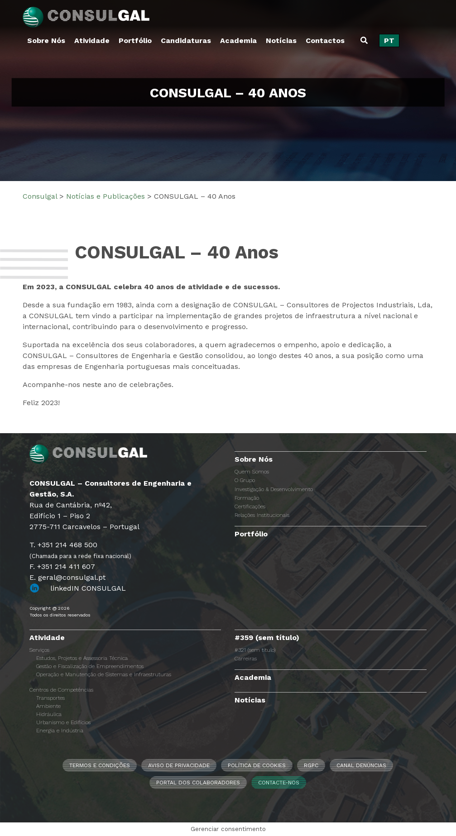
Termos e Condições (99, 765)
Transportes (50, 698)
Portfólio (135, 40)
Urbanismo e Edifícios (63, 722)
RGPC (311, 765)
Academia (238, 40)
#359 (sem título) (267, 637)
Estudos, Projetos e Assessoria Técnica (82, 658)
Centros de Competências (61, 690)
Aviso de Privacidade (179, 765)
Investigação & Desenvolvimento (274, 489)
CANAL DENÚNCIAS (361, 765)
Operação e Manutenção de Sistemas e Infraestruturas (103, 674)
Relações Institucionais (262, 515)
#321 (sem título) (255, 650)
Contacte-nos (278, 782)
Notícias (281, 40)
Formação (247, 498)
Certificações (250, 506)
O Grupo (245, 480)
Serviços (39, 650)
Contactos (325, 40)
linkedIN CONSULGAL (88, 588)
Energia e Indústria (59, 730)
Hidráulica (49, 714)
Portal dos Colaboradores (198, 782)
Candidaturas (186, 40)
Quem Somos (252, 471)
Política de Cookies (257, 765)
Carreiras (246, 658)
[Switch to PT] (389, 40)
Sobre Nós (46, 40)
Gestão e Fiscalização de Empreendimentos (90, 666)
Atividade (92, 40)
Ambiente (48, 706)
